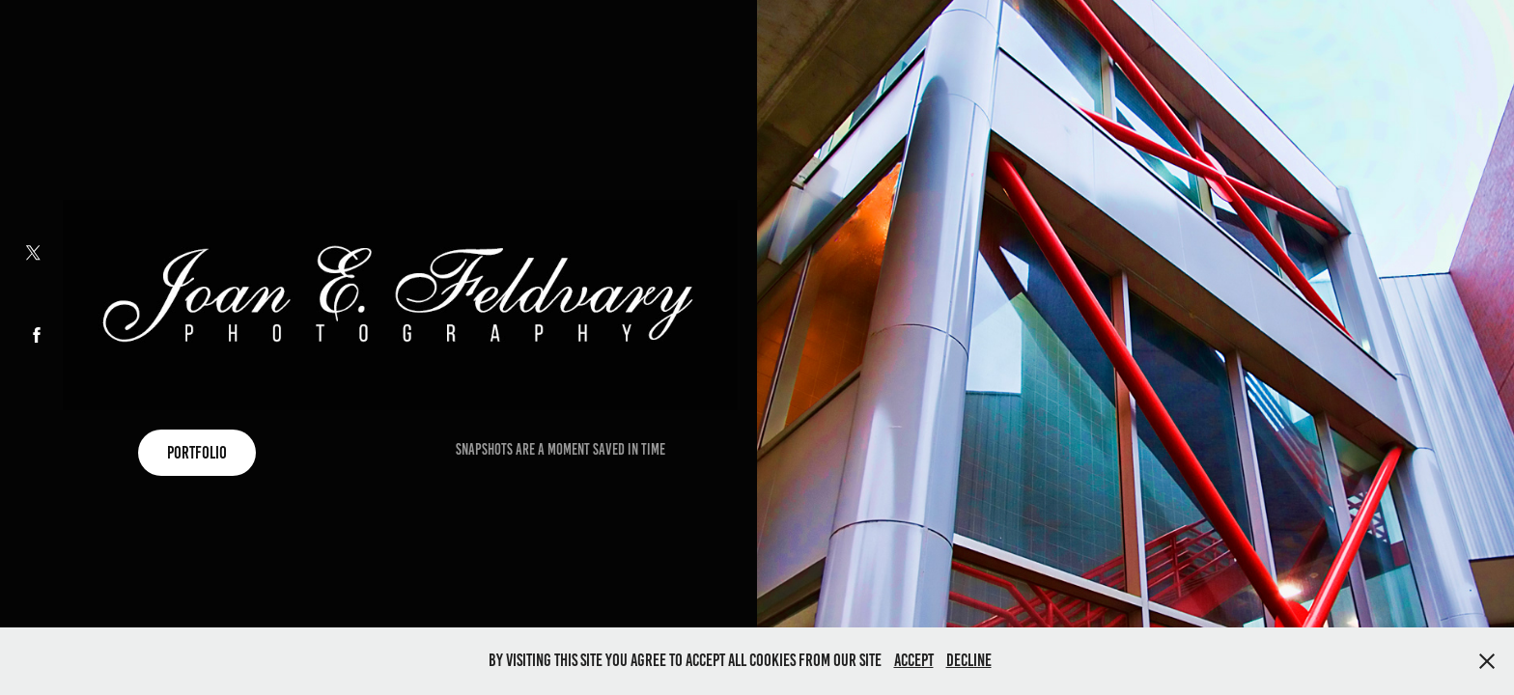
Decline (969, 660)
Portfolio (197, 452)
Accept (914, 660)
